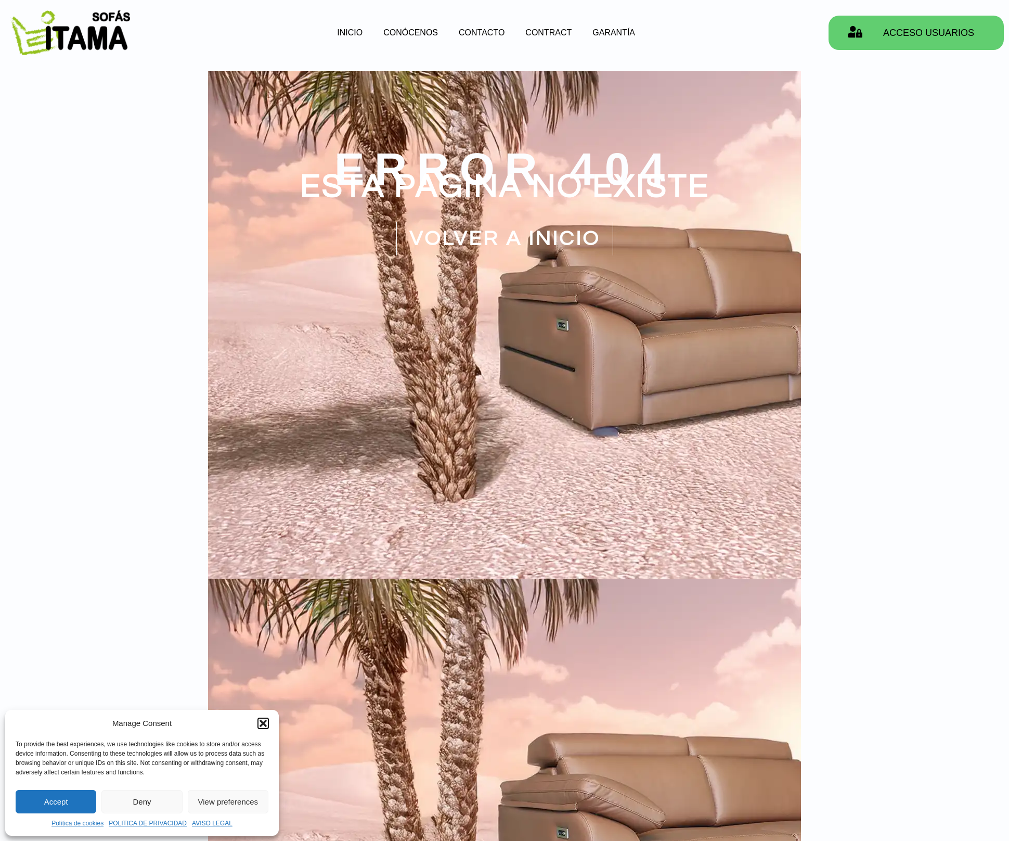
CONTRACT (548, 32)
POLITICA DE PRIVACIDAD (148, 823)
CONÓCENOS (410, 32)
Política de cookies (77, 823)
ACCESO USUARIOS (928, 33)
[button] (263, 723)
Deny (142, 801)
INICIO (350, 32)
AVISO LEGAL (212, 823)
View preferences (228, 801)
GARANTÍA (613, 32)
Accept (56, 801)
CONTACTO (482, 32)
